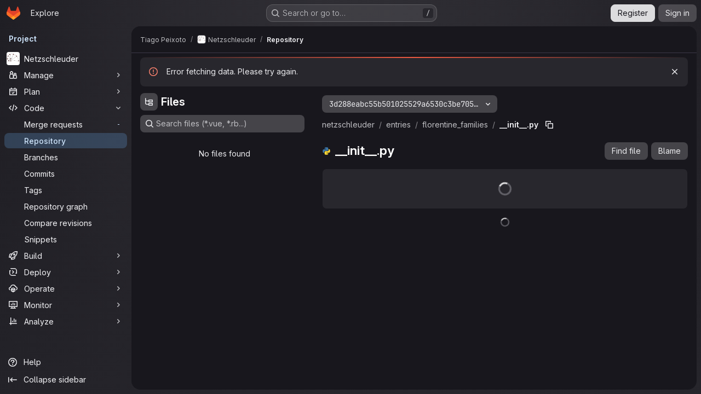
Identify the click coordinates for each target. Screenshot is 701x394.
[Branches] (65, 157)
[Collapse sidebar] (65, 379)
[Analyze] (65, 321)
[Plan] (65, 91)
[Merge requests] (65, 124)
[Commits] (65, 173)
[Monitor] (65, 304)
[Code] (65, 107)
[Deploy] (65, 272)
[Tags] (65, 190)
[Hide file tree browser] (149, 102)
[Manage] (65, 75)
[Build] (65, 255)
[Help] (65, 362)
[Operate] (65, 288)
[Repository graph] (65, 206)
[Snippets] (65, 239)
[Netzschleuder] (65, 58)
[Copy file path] (549, 125)
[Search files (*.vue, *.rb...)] (222, 123)
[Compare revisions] (65, 222)
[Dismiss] (674, 71)
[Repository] (65, 140)
